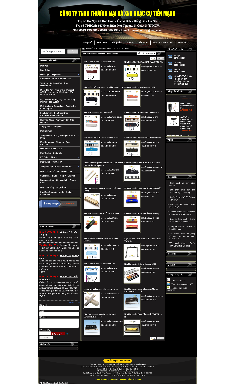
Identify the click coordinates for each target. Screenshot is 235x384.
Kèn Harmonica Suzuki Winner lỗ (98, 112)
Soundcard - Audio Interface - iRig (60, 79)
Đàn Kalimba (60, 131)
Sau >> (161, 58)
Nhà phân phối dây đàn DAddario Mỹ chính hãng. (182, 191)
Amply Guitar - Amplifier (60, 127)
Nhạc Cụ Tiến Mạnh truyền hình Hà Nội (182, 205)
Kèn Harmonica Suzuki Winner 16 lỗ (139, 87)
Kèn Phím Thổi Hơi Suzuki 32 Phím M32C (101, 138)
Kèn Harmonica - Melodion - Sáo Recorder (60, 143)
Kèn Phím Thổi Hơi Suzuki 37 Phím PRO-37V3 (103, 87)
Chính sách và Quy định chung (182, 184)
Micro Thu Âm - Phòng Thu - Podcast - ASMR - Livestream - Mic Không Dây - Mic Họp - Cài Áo (60, 92)
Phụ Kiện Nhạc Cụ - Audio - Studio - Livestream (60, 193)
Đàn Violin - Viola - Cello (60, 149)
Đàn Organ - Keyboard (60, 74)
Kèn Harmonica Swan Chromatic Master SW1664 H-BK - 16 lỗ (100, 315)
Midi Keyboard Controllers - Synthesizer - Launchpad (60, 107)
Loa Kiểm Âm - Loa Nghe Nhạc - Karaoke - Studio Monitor (60, 114)
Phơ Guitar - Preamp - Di (60, 162)
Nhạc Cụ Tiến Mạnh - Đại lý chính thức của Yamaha (182, 220)
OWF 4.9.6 (42, 383)
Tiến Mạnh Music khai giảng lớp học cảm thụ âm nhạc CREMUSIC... (182, 236)
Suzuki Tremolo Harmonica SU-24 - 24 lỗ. (101, 289)
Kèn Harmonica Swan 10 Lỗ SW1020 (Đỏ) (141, 213)
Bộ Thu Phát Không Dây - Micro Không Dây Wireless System (60, 100)
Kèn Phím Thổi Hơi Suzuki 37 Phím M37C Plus (143, 62)
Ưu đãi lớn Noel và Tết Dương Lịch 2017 (182, 198)
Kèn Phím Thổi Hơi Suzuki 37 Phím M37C (141, 112)
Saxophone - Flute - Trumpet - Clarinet (60, 176)
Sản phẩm (117, 42)
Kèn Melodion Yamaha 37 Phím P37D (99, 62)
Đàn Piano (60, 66)
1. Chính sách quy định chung (105, 379)
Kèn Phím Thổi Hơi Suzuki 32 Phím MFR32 (142, 138)
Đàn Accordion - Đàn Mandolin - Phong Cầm (58, 181)
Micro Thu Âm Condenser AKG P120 (187, 118)
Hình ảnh (182, 42)
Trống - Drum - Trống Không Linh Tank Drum (60, 136)
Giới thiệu (102, 42)
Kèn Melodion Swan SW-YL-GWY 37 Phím (142, 163)
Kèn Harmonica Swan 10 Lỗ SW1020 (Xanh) (142, 188)
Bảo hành (143, 42)
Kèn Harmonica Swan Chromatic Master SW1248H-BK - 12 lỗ (141, 290)
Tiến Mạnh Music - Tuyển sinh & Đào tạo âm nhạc (182, 244)
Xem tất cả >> (74, 302)
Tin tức (130, 42)
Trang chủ (87, 42)
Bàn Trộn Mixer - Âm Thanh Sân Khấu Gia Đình (60, 121)
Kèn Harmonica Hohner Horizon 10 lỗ (140, 264)
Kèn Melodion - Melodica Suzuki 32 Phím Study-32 (101, 239)
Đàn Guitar (60, 70)
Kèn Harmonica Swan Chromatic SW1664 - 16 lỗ (143, 315)
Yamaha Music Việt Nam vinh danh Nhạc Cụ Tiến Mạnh (182, 213)
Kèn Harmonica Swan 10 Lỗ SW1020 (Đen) (101, 213)
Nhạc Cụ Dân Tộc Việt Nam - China (60, 171)
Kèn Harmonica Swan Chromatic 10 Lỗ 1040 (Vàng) (102, 189)
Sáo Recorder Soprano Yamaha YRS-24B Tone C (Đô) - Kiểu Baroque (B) (104, 164)
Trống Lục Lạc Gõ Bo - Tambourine (60, 167)
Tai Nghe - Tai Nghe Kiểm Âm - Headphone (60, 84)
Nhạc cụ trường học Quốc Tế (60, 187)
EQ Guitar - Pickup (60, 157)
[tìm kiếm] (53, 51)
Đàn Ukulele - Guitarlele (60, 153)
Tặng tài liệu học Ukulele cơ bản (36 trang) (182, 227)
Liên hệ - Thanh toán (163, 42)
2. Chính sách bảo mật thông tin (129, 379)
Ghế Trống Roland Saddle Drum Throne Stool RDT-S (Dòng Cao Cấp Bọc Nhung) (186, 135)
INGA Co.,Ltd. (62, 383)
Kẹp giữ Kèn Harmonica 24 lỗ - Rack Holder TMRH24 (142, 240)
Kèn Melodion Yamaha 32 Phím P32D (99, 264)
